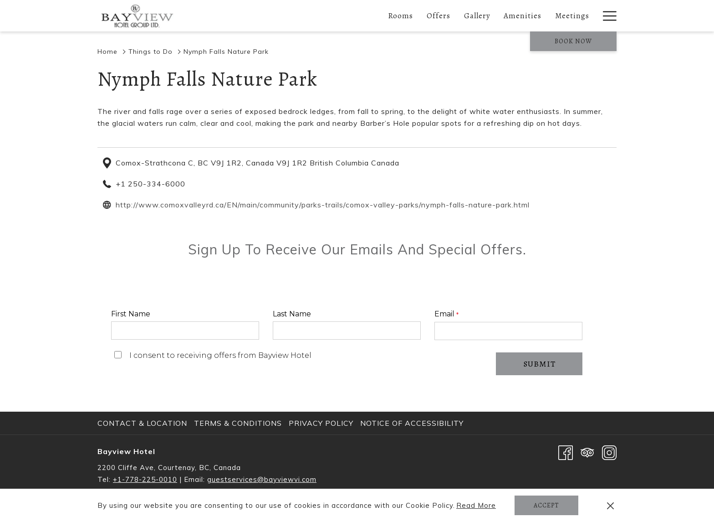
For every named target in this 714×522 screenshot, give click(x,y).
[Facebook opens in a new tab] (565, 451)
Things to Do (150, 51)
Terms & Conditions (238, 423)
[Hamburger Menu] (606, 15)
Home (107, 51)
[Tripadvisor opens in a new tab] (587, 451)
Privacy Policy (321, 423)
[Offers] (438, 15)
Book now (573, 41)
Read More (476, 506)
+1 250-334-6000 (150, 183)
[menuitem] (143, 423)
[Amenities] (523, 15)
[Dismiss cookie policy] (610, 505)
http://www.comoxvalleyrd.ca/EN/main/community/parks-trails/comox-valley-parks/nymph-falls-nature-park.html (323, 204)
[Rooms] (400, 15)
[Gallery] (477, 15)
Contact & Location (142, 423)
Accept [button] (546, 505)
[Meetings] (572, 15)
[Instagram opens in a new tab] (609, 451)
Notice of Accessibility (412, 423)
